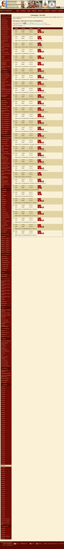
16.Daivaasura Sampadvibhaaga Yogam (4, 178)
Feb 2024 (3, 471)
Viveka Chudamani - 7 (5, 127)
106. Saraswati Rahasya (6, 228)
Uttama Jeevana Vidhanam (4, 371)
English (62, 7)
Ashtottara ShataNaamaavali (4, 326)
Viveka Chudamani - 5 (5, 123)
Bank (16, 543)
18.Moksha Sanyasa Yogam (5, 184)
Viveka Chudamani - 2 (5, 117)
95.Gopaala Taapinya (5, 217)
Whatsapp (39, 543)
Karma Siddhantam (5, 73)
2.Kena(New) (3, 195)
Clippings (3, 538)
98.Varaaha (3, 219)
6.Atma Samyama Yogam (4, 149)
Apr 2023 (3, 451)
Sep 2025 (3, 509)
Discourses (23, 10)
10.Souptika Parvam (5, 36)
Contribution (47, 10)
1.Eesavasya (3, 191)
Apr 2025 (3, 499)
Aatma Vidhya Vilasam (5, 106)
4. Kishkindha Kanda (5, 262)
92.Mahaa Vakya (4, 213)
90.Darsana (3, 209)
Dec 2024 (3, 491)
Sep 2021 (3, 414)
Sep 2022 (3, 438)
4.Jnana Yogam (4, 143)
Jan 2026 (3, 516)
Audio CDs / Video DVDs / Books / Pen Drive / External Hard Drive (31, 24)
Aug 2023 (3, 459)
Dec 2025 (3, 514)
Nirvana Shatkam (4, 131)
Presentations (4, 382)
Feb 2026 (3, 530)
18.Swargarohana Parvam (4, 50)
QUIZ (24, 25)
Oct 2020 (3, 392)
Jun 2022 (3, 432)
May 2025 (3, 501)
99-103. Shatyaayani (5, 220)
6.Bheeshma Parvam (5, 29)
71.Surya (3, 207)
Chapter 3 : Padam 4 (5, 244)
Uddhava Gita (4, 303)
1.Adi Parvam (4, 19)
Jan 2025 (3, 493)
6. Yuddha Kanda (4, 266)
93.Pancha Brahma (5, 215)
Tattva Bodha (3, 100)
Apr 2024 (3, 475)
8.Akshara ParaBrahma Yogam (5, 154)
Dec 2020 (3, 396)
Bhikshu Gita (3, 301)
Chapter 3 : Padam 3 (5, 242)
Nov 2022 (3, 442)
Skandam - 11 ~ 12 (5, 336)
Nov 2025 (3, 513)
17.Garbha (3, 205)
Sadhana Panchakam (5, 113)
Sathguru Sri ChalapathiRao (6, 10)
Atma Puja (3, 352)
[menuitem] (6, 19)
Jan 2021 (3, 398)
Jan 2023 (3, 445)
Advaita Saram (4, 276)
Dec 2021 (3, 420)
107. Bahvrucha (4, 230)
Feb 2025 (3, 495)
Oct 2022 (3, 440)
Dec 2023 (3, 467)
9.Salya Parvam (4, 34)
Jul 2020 (3, 386)
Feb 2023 (3, 447)
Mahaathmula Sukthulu (5, 373)
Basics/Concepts (4, 77)
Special (2, 187)
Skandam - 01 (4, 330)
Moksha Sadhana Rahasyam (4, 343)
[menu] (6, 44)
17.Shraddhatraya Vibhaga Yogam (4, 181)
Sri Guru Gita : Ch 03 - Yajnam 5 (5, 294)
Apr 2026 (3, 534)
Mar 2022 (3, 426)
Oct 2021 (3, 416)
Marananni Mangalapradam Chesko (6, 89)
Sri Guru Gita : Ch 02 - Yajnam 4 (5, 291)
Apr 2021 (3, 404)
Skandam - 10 (4, 334)
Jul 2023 (3, 457)
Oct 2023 (3, 463)
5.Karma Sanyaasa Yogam (5, 146)
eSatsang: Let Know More (5, 523)
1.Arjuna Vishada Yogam (6, 137)
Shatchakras (3, 345)
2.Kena (2, 193)
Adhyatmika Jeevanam (5, 91)
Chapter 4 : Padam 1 (5, 246)
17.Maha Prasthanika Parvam (5, 46)
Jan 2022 (3, 422)
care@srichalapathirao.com (53, 543)
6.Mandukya (3, 201)
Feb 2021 (3, 400)
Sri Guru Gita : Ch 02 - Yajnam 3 (5, 288)
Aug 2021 (3, 412)
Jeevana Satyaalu (4, 52)
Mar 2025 (3, 497)
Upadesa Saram (4, 108)
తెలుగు (58, 7)
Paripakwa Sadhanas (5, 365)
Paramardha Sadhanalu (6, 340)
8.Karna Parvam (4, 32)
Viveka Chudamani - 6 (5, 125)
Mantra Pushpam (4, 320)
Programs (34, 10)
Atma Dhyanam (4, 360)
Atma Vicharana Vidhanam (4, 357)
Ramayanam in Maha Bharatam (5, 67)
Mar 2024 (3, 473)
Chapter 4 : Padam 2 (5, 248)
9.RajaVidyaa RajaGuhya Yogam (5, 157)
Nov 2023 (3, 465)
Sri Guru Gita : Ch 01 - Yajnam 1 (5, 281)
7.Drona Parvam (4, 30)
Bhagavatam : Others (5, 312)
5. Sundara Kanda (4, 264)
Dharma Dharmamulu (5, 54)
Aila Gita (3, 299)
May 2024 (3, 477)
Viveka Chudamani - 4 (5, 121)
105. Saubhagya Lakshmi (4, 225)
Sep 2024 (3, 485)
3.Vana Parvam (4, 23)
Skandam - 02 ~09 (5, 332)
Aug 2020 (3, 388)
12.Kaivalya (3, 203)
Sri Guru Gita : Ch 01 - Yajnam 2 (5, 285)
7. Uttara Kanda (4, 268)
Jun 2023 (3, 455)
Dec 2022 (3, 443)
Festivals (3, 318)
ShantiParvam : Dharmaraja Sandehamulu (4, 63)
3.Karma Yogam (4, 141)
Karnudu (3, 58)
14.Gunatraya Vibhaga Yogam (5, 171)
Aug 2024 (3, 483)
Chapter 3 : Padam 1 (5, 238)
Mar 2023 (3, 449)
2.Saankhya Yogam (5, 139)
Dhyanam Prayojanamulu (4, 348)
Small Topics (3, 79)
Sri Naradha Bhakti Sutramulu (5, 322)
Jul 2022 (3, 434)
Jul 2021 (3, 410)
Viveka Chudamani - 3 (5, 119)
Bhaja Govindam (4, 102)
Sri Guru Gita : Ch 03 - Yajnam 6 (5, 297)
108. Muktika (3, 231)
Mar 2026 (3, 532)
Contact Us (54, 10)
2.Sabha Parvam (4, 21)
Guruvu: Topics (4, 274)
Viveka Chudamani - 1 (5, 115)
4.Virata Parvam (4, 25)
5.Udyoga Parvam (4, 27)
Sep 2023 (3, 461)
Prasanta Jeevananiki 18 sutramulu (6, 85)
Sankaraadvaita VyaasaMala (4, 96)
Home (18, 10)
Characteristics (4, 69)
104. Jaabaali (3, 222)
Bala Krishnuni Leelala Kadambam (5, 315)
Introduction (3, 236)
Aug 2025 (3, 507)
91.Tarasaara (3, 211)
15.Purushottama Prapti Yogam (6, 174)
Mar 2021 (3, 402)
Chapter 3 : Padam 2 (5, 240)
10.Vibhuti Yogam (4, 159)
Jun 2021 (3, 408)
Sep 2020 (3, 390)
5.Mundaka (3, 199)
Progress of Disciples (5, 520)
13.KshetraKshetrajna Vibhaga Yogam (5, 168)
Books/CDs (40, 10)
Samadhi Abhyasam (5, 350)
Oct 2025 (3, 511)
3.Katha (2, 197)
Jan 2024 (3, 469)
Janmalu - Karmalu (5, 378)
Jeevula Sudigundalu (5, 75)
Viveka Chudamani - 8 (5, 129)
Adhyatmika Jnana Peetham (6, 542)
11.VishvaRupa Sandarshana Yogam (5, 162)
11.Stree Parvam (4, 38)
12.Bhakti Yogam (4, 165)
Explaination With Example (4, 82)
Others (2, 354)
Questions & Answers (5, 60)
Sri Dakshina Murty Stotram (5, 111)
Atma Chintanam (4, 363)
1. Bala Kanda (4, 256)
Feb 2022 (3, 424)
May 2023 (3, 453)
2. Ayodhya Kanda (4, 258)
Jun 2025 (3, 503)
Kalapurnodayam (4, 380)
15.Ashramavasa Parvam (4, 41)
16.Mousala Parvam (5, 43)
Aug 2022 (3, 436)
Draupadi (3, 56)
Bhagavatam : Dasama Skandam (5, 310)
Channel (26, 23)
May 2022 (3, 430)
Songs (29, 10)
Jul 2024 (3, 481)
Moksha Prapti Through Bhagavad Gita (5, 376)
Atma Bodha (3, 104)
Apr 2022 (3, 428)
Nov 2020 (3, 394)
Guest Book (60, 10)
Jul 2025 (3, 505)
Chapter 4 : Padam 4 (5, 252)
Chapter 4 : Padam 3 (5, 250)
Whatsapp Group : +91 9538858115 (40, 23)
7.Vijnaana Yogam (4, 151)
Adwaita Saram (4, 133)
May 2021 (3, 406)
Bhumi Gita (3, 305)
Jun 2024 (3, 479)
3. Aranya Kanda (4, 260)
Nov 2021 (3, 418)
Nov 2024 (3, 489)
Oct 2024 (3, 487)
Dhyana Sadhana (4, 362)
